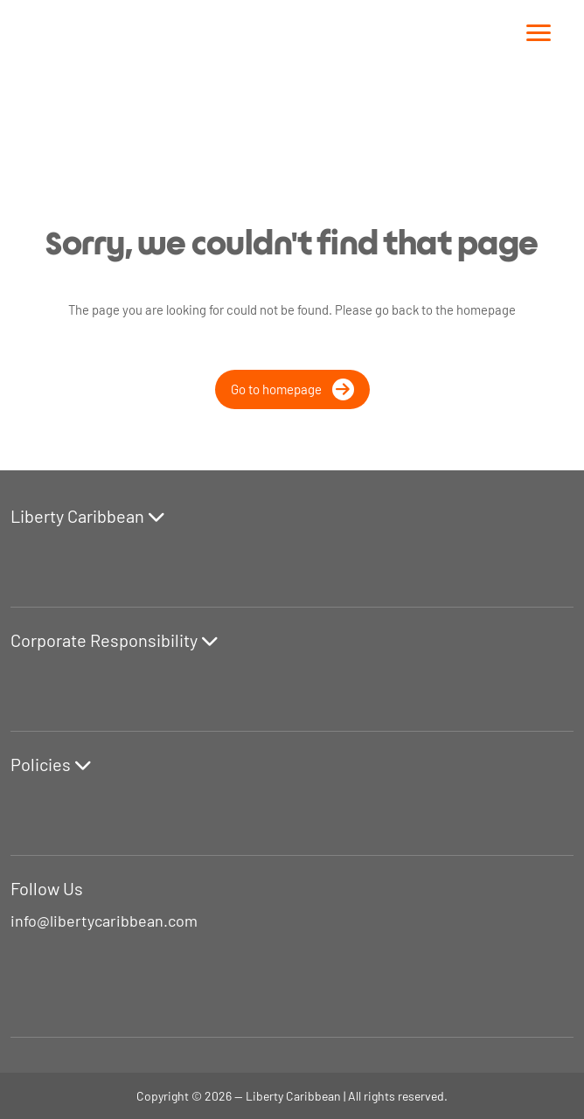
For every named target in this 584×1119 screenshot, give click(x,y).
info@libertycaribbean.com (104, 920)
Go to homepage (292, 389)
